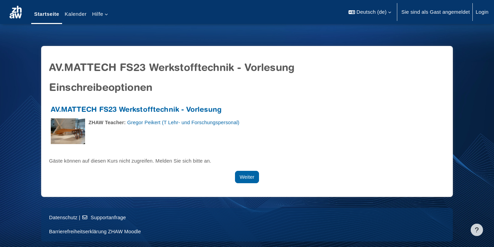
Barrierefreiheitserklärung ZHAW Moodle (96, 231)
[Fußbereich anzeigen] (477, 230)
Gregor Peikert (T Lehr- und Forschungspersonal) (186, 122)
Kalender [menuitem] (76, 14)
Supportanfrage (105, 217)
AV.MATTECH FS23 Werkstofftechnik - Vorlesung (136, 110)
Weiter (246, 177)
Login (482, 12)
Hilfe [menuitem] (97, 14)
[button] (370, 12)
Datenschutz (63, 217)
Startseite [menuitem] (46, 14)
